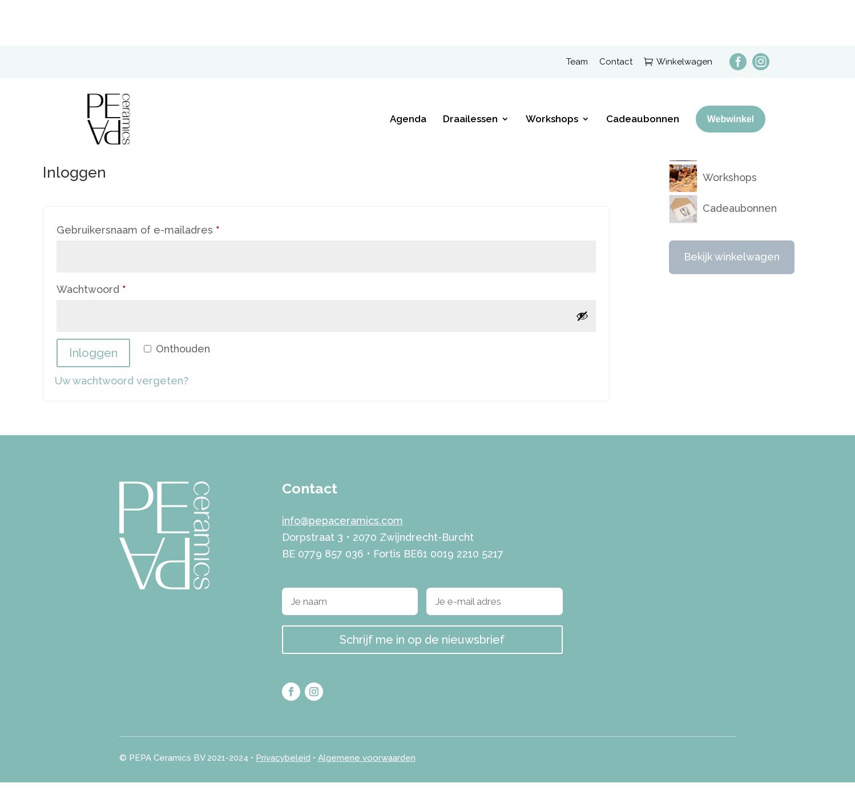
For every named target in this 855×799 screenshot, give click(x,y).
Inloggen (93, 369)
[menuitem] (732, 14)
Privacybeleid (283, 775)
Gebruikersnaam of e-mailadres (156, 245)
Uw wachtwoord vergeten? (121, 397)
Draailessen (470, 73)
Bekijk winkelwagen (732, 274)
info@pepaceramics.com (342, 538)
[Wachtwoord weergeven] (582, 332)
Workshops (552, 73)
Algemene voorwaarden (367, 775)
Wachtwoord (109, 304)
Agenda (408, 73)
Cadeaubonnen (642, 73)
